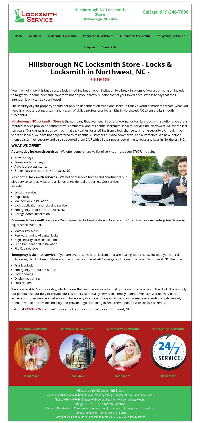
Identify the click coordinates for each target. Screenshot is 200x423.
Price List (106, 412)
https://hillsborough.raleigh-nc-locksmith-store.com (114, 399)
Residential (63, 408)
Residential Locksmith (62, 36)
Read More (31, 376)
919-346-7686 (174, 12)
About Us (35, 36)
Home (18, 36)
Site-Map (120, 412)
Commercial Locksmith (98, 36)
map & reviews (144, 395)
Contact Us (109, 47)
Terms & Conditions (85, 412)
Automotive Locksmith (135, 36)
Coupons (89, 47)
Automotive (99, 408)
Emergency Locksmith (170, 36)
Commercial (81, 408)
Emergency (116, 408)
